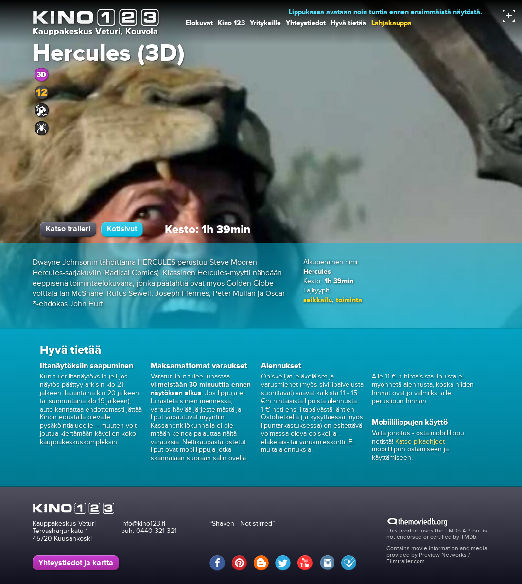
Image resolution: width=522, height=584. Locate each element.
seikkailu (317, 300)
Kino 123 (231, 23)
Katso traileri (68, 229)
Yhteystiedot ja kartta (75, 562)
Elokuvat (199, 23)
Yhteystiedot (306, 23)
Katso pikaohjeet (420, 441)
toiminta (349, 300)
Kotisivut (122, 229)
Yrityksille (265, 23)
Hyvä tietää (348, 23)
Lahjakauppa (391, 23)
